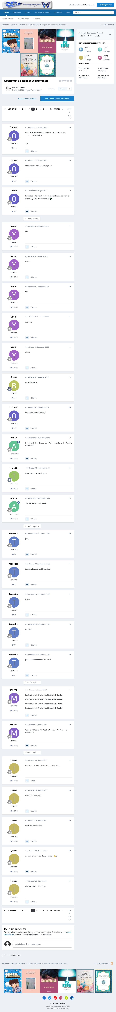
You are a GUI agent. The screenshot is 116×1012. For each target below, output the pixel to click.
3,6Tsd (14, 247)
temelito (13, 533)
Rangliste (37, 19)
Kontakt (63, 1003)
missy (105, 55)
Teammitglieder (7, 19)
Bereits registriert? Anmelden (82, 5)
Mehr (68, 13)
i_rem (14, 760)
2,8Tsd (14, 781)
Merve (13, 690)
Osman (13, 127)
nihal (105, 47)
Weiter (57, 109)
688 (14, 148)
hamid (87, 47)
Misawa (28, 13)
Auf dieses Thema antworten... (28, 944)
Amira (13, 437)
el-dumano (20, 87)
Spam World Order (34, 90)
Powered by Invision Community (58, 1008)
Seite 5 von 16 (69, 113)
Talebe (13, 468)
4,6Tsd (14, 458)
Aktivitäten (17, 13)
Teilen (51, 89)
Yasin (13, 226)
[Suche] (83, 12)
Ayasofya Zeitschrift (42, 13)
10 (51, 109)
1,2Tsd (14, 488)
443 (14, 398)
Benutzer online (23, 19)
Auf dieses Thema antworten (57, 99)
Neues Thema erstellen (27, 99)
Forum (6, 14)
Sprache (54, 1003)
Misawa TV (58, 13)
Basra (14, 377)
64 (14, 554)
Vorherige (12, 109)
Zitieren (34, 151)
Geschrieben (36, 127)
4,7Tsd (14, 710)
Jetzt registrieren (105, 5)
